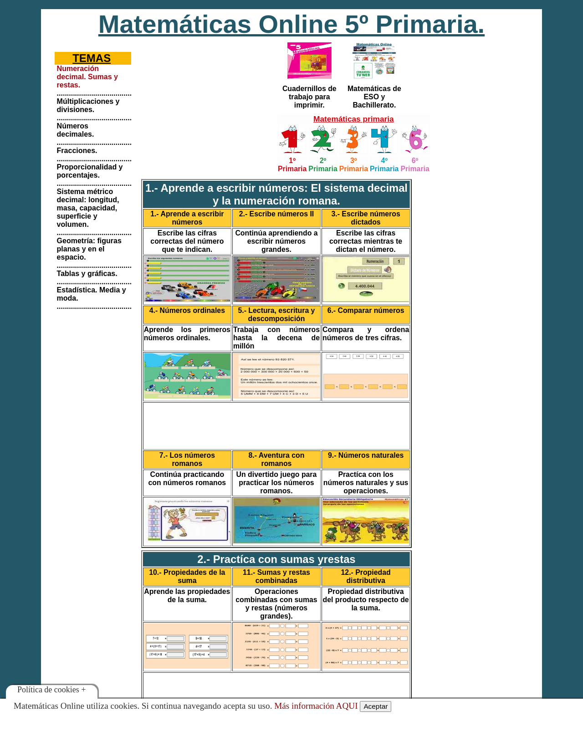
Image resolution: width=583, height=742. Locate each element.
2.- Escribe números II (276, 214)
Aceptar (375, 706)
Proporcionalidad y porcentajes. (90, 171)
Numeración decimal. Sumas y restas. (87, 77)
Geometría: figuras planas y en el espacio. (89, 249)
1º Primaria (292, 165)
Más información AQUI (316, 706)
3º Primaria (353, 165)
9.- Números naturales (366, 455)
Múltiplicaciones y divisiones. (88, 105)
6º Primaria (414, 165)
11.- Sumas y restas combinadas (276, 576)
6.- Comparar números (365, 310)
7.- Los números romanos (187, 459)
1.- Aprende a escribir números (187, 218)
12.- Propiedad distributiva (366, 576)
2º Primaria (322, 165)
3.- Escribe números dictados (365, 218)
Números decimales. (75, 130)
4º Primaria (384, 165)
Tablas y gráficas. (87, 273)
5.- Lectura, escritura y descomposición (276, 314)
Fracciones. (77, 150)
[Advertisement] (206, 98)
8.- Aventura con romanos (277, 459)
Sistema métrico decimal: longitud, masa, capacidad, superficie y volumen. (88, 208)
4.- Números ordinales (187, 310)
